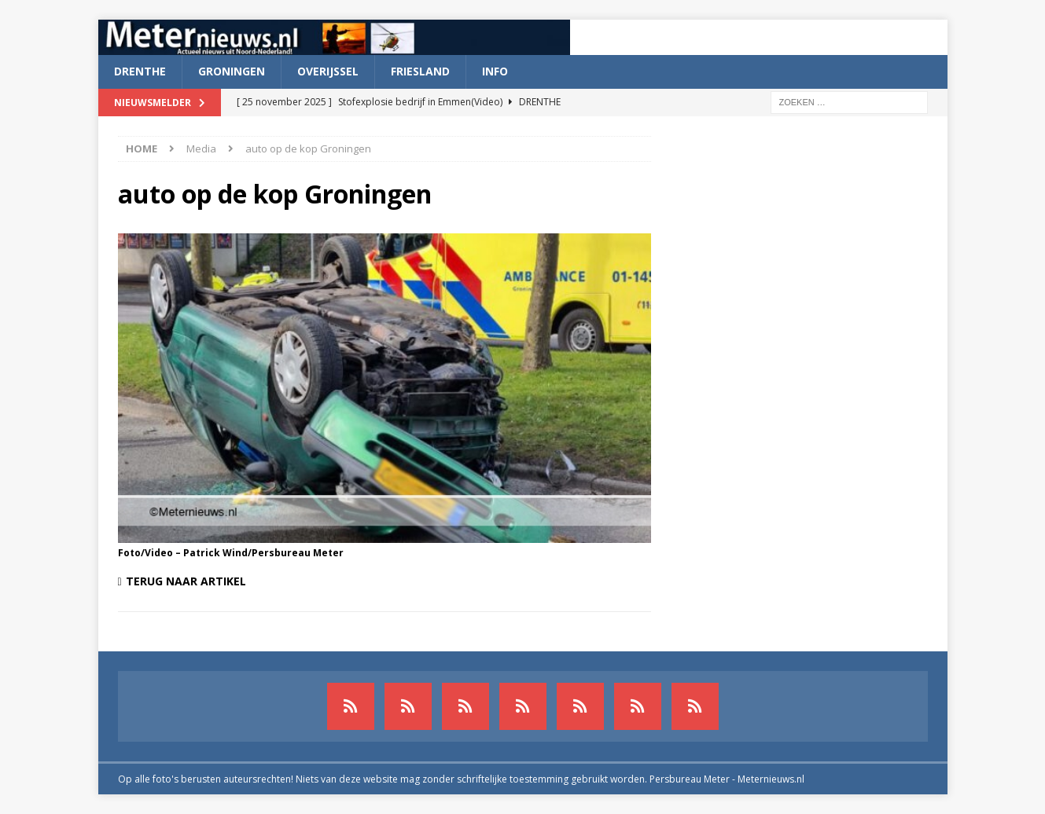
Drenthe (140, 71)
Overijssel (328, 71)
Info (495, 71)
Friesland (420, 71)
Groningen (231, 71)
